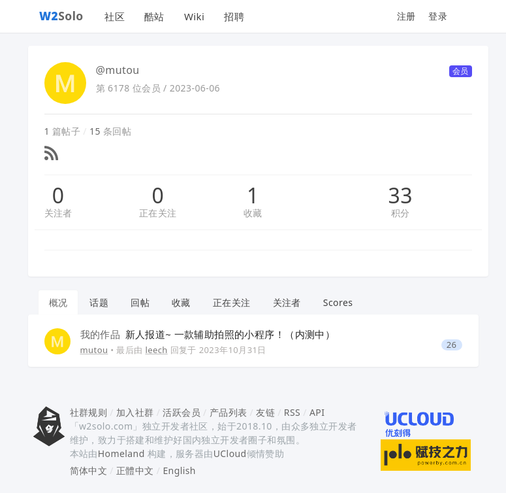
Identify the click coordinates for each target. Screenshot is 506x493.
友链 (265, 412)
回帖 (140, 302)
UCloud (230, 453)
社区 (114, 16)
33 (400, 195)
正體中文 (135, 470)
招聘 (234, 16)
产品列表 (228, 412)
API (316, 412)
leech (156, 350)
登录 (437, 16)
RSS (292, 412)
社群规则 (89, 412)
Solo (61, 16)
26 (452, 344)
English (179, 470)
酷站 (154, 16)
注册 (406, 16)
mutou (94, 350)
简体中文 (89, 470)
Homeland (121, 453)
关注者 (58, 213)
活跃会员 (181, 412)
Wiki (194, 16)
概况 (58, 302)
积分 (400, 213)
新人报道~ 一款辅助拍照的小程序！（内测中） (208, 334)
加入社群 (135, 412)
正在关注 (158, 213)
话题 (98, 302)
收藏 (253, 213)
